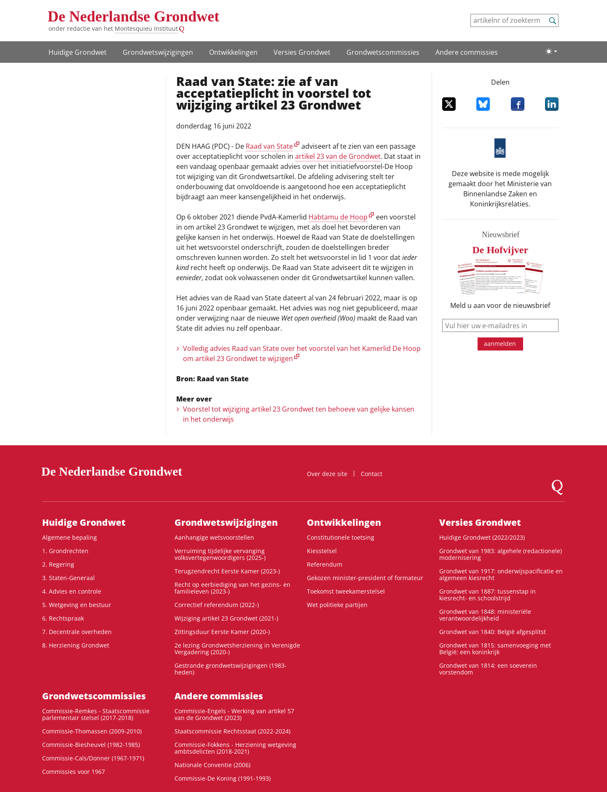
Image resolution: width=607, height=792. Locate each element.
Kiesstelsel (322, 551)
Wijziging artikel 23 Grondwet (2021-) (226, 618)
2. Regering (58, 564)
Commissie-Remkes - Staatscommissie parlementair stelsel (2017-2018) (96, 714)
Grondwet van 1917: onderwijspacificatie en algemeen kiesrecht (501, 574)
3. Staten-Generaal (68, 578)
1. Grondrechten (65, 551)
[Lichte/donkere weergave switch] (551, 51)
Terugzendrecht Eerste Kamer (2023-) (227, 571)
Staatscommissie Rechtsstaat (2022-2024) (232, 731)
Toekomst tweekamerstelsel (346, 591)
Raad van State (269, 146)
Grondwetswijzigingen (158, 52)
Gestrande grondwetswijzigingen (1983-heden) (231, 668)
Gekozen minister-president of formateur (365, 578)
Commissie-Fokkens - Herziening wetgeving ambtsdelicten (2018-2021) (235, 748)
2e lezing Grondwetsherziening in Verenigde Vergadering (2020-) (237, 648)
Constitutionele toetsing (340, 537)
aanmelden (500, 344)
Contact (371, 474)
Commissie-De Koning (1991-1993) (223, 778)
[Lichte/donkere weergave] (551, 51)
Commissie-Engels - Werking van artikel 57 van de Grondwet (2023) (234, 714)
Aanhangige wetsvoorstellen (214, 537)
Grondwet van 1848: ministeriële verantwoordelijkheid (485, 614)
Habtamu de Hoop (338, 217)
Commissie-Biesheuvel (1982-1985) (91, 745)
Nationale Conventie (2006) (212, 765)
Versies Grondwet (302, 52)
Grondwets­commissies (382, 52)
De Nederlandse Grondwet (133, 16)
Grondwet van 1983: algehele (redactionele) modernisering (500, 554)
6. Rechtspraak (63, 618)
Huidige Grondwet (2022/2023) (482, 537)
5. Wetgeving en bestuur (76, 605)
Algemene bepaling (69, 537)
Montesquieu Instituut (146, 28)
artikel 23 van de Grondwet (338, 156)
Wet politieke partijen (337, 605)
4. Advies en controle (71, 591)
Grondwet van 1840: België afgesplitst (492, 632)
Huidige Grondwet (77, 52)
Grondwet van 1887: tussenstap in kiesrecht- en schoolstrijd (487, 594)
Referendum (324, 564)
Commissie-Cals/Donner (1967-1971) (93, 758)
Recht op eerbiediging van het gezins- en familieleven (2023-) (232, 588)
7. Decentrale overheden (77, 632)
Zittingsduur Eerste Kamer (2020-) (222, 632)
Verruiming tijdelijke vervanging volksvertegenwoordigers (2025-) (220, 554)
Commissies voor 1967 (73, 772)
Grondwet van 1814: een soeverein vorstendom (488, 668)
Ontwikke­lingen (233, 52)
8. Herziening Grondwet (75, 645)
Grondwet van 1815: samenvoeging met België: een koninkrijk (495, 648)
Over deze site (327, 474)
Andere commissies (466, 52)
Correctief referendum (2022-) (217, 605)
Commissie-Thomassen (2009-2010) (92, 731)
